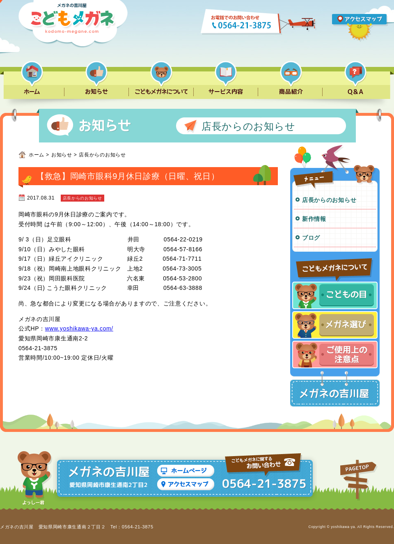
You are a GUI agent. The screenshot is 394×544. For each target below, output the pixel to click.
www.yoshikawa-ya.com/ (79, 328)
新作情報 (314, 219)
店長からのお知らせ (329, 200)
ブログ (311, 237)
